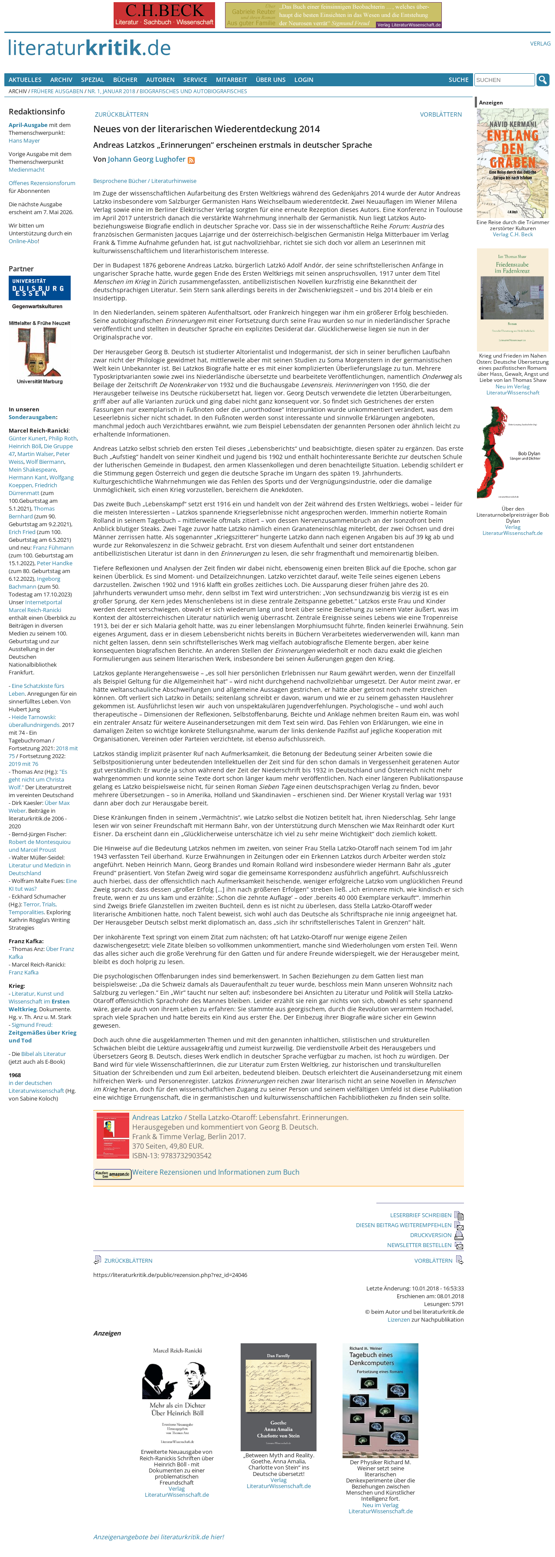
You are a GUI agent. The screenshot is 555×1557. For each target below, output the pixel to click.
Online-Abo (23, 241)
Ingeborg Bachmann (34, 582)
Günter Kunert (27, 438)
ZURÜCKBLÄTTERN (121, 114)
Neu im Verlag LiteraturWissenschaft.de (381, 1508)
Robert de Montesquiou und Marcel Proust (40, 845)
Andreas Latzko (157, 1117)
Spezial (92, 79)
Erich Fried (22, 532)
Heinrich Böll (25, 446)
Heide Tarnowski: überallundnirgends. (35, 721)
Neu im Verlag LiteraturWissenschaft (512, 389)
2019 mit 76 (23, 764)
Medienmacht (27, 169)
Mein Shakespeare (32, 469)
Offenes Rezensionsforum (42, 183)
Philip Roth (63, 438)
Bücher (125, 79)
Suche (459, 79)
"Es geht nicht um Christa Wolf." (38, 779)
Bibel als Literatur (43, 1054)
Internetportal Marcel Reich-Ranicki (35, 606)
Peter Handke (54, 563)
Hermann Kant (28, 477)
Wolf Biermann (45, 462)
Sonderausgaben (32, 417)
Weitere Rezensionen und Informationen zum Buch (216, 1172)
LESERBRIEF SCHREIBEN (427, 1215)
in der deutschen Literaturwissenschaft (36, 1086)
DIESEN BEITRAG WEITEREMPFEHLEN (410, 1225)
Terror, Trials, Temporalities (33, 908)
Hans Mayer (24, 140)
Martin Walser (35, 454)
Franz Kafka (24, 972)
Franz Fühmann (53, 547)
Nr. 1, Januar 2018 (111, 91)
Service (195, 79)
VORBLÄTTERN (442, 114)
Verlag (540, 43)
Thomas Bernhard (32, 512)
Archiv (61, 79)
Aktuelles (25, 79)
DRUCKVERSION (437, 1235)
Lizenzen (399, 1319)
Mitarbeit (231, 79)
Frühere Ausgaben (57, 91)
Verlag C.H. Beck (513, 234)
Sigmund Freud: (42, 1032)
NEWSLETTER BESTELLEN (425, 1245)
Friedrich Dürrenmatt (33, 489)
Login (303, 79)
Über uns (271, 79)
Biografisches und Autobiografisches (193, 91)
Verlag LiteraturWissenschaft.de (177, 1491)
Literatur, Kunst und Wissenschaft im (39, 1001)
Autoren (160, 79)
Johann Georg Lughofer (147, 159)
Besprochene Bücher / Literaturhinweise (144, 181)
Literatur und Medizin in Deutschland (40, 869)
